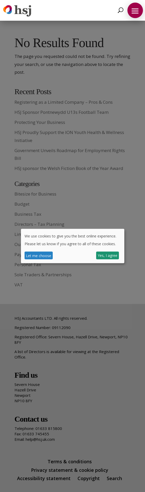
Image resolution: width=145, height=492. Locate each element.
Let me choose (38, 255)
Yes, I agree (107, 255)
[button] (135, 10)
